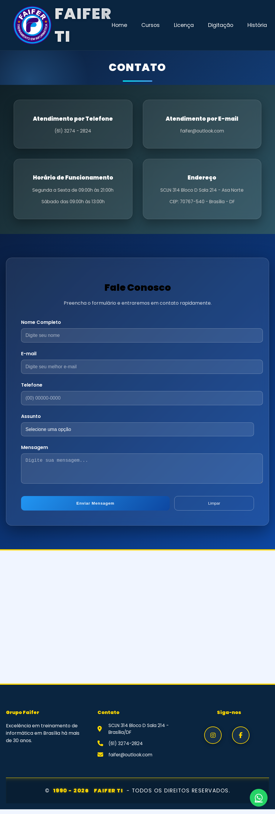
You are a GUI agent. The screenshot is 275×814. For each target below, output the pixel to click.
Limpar (214, 508)
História (257, 25)
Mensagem (34, 447)
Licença (184, 25)
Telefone (31, 385)
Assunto (31, 416)
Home (119, 25)
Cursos (150, 25)
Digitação (220, 25)
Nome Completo (41, 322)
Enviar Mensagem (95, 508)
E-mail (28, 353)
